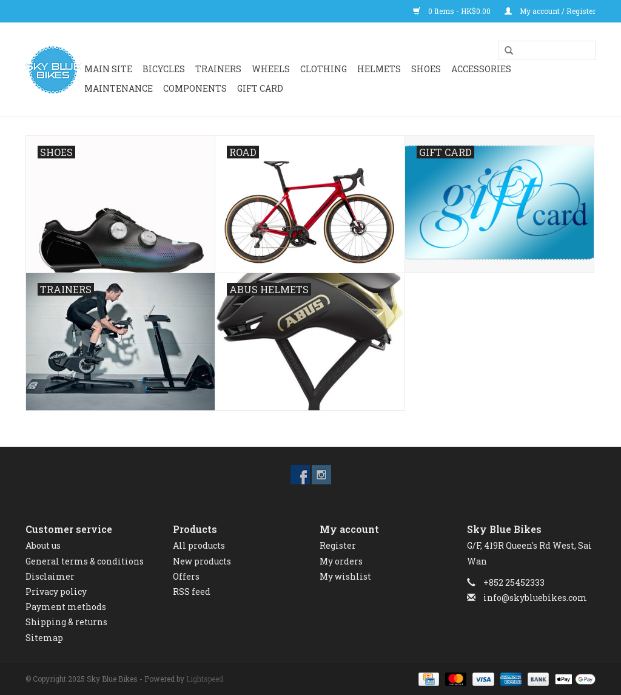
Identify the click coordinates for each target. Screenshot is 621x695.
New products (202, 561)
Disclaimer (50, 576)
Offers (186, 576)
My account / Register (550, 11)
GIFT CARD (260, 88)
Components (195, 88)
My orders (341, 561)
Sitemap (44, 637)
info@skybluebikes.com (535, 597)
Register (338, 545)
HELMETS (379, 69)
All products (199, 545)
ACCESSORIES (481, 69)
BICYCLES (164, 69)
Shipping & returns (66, 622)
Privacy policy (56, 591)
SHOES (426, 69)
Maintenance (118, 88)
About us (43, 545)
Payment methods (65, 606)
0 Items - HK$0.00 (452, 11)
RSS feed (191, 591)
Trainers (218, 69)
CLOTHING (323, 69)
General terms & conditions (84, 561)
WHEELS (271, 69)
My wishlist (345, 576)
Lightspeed (204, 678)
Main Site (108, 69)
